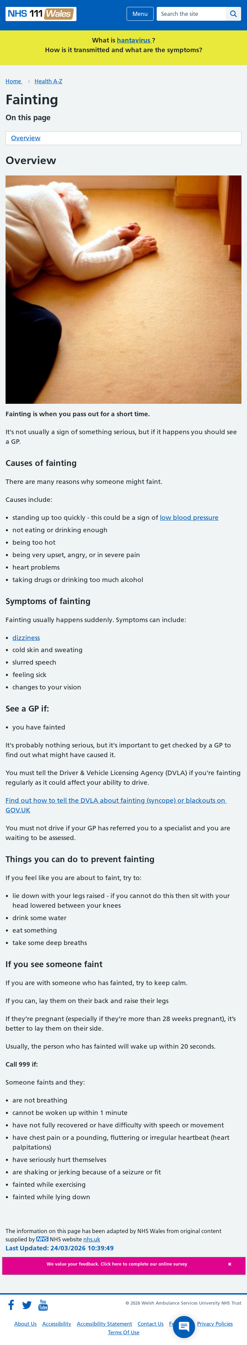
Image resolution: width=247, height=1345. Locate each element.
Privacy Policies (215, 1323)
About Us (25, 1323)
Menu (140, 13)
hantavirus (134, 40)
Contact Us (151, 1323)
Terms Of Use (123, 1332)
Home (14, 81)
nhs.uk (91, 1239)
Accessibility (56, 1323)
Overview (25, 138)
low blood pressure (189, 518)
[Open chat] (184, 1327)
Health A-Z (48, 81)
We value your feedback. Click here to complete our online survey (117, 1264)
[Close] (235, 1264)
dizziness (26, 638)
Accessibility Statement (104, 1323)
